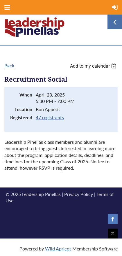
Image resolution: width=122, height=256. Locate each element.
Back (9, 65)
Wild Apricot (58, 248)
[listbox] (94, 66)
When (25, 94)
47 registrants (50, 117)
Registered (21, 117)
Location (23, 109)
